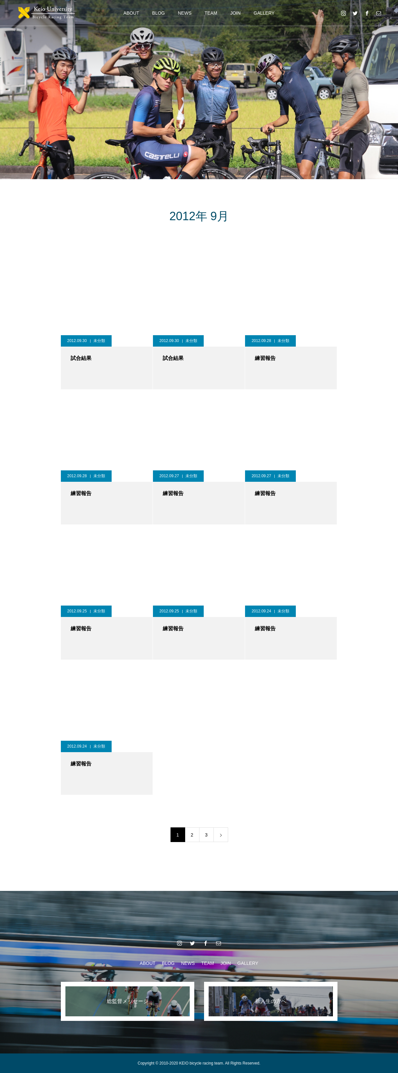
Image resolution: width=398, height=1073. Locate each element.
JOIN (235, 13)
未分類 (99, 340)
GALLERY (264, 13)
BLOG (158, 13)
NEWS (185, 13)
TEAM (211, 13)
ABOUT (131, 13)
